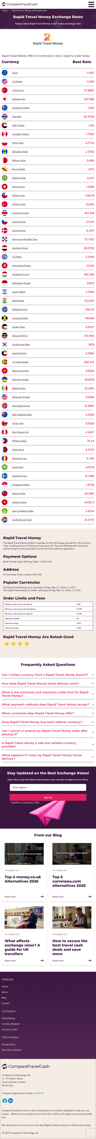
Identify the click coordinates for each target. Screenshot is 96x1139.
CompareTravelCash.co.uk (15, 1110)
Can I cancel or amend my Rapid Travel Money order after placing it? (45, 732)
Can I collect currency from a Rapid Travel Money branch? (45, 674)
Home (5, 10)
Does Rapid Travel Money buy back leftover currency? (42, 722)
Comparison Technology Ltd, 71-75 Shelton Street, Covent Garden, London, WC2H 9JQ (16, 1080)
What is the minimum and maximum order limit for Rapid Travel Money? (45, 694)
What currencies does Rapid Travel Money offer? (38, 713)
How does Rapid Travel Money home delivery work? (40, 683)
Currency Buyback (11, 1023)
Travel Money (8, 1018)
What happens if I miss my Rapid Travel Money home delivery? (41, 756)
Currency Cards (9, 1029)
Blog (4, 997)
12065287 (39, 1093)
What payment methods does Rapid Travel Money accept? (45, 704)
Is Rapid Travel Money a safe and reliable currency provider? (39, 744)
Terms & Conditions (12, 1049)
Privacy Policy (8, 1044)
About (5, 991)
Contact (5, 1003)
